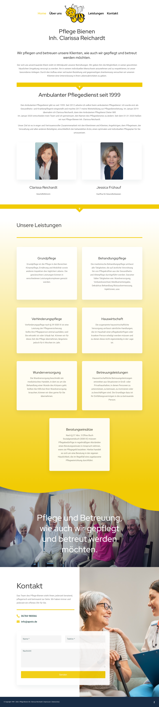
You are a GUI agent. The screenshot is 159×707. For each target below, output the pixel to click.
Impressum (47, 702)
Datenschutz (56, 702)
